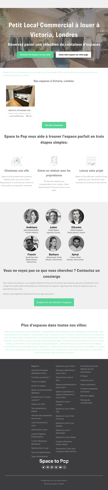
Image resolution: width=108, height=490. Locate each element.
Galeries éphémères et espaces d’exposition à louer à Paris (65, 395)
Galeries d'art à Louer (40, 448)
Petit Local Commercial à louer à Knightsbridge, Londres (44, 340)
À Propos (84, 376)
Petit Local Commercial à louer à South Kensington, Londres (72, 349)
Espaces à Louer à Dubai (66, 437)
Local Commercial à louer (24, 72)
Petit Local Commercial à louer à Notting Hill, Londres (34, 346)
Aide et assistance (87, 384)
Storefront (7, 72)
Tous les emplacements (40, 452)
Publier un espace (38, 386)
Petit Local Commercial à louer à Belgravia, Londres (71, 331)
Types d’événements (39, 456)
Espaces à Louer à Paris (65, 366)
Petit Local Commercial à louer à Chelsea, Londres (60, 334)
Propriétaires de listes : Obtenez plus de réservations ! (89, 369)
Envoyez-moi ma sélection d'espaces (54, 302)
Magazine (35, 366)
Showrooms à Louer (39, 430)
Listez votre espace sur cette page (73, 54)
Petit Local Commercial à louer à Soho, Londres (25, 349)
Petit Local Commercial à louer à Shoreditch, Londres (81, 346)
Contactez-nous (86, 380)
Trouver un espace (38, 381)
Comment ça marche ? (40, 377)
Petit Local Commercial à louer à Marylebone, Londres (43, 343)
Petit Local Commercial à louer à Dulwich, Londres (54, 337)
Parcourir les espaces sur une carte (35, 54)
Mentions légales (87, 396)
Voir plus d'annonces (54, 125)
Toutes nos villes (38, 404)
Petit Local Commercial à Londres (72, 72)
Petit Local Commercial (46, 72)
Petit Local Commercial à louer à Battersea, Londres (26, 331)
